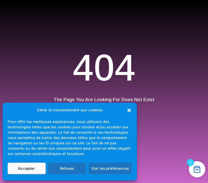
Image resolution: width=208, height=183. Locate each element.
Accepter (26, 168)
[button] (129, 110)
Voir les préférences (110, 168)
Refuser (67, 168)
